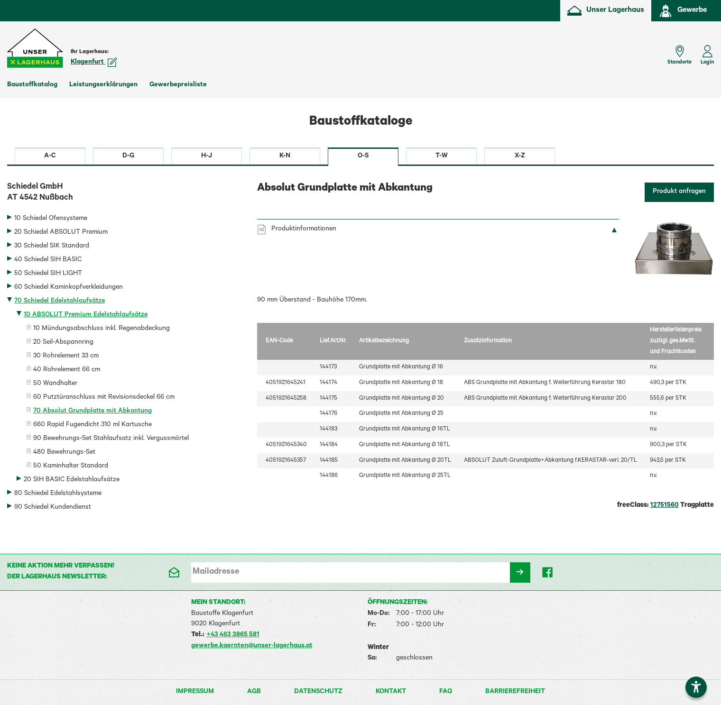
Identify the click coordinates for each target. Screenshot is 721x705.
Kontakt (391, 692)
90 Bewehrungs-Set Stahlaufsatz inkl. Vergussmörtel (111, 439)
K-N (284, 156)
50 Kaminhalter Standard (70, 466)
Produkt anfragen (679, 192)
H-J (206, 156)
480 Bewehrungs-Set (64, 453)
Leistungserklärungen (103, 85)
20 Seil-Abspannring (63, 343)
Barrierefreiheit (515, 692)
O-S (363, 156)
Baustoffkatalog (32, 85)
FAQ (445, 692)
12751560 (664, 506)
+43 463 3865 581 (232, 635)
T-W (441, 156)
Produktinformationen (303, 229)
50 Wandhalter (55, 384)
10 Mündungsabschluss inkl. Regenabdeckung (101, 329)
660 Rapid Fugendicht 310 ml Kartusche (92, 425)
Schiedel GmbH (125, 193)
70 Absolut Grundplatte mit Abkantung (92, 411)
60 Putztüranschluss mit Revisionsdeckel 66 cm (104, 398)
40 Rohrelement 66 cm (66, 370)
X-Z (520, 156)
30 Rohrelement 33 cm (66, 356)
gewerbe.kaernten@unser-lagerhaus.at (252, 646)
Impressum (195, 692)
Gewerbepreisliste (178, 85)
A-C (50, 156)
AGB (254, 692)
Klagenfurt (94, 62)
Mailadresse (216, 572)
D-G (128, 156)
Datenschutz (318, 692)
